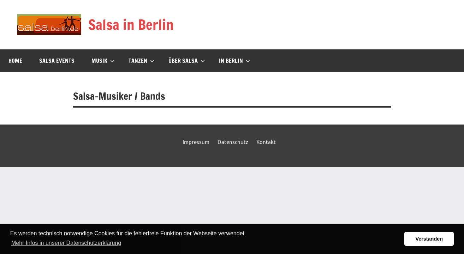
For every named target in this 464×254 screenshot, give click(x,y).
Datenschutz (233, 141)
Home (15, 61)
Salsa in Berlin (131, 24)
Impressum (196, 141)
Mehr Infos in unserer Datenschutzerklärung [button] (66, 243)
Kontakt (266, 141)
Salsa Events (57, 61)
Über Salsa (186, 61)
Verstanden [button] (429, 239)
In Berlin (234, 61)
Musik (102, 61)
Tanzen (141, 61)
